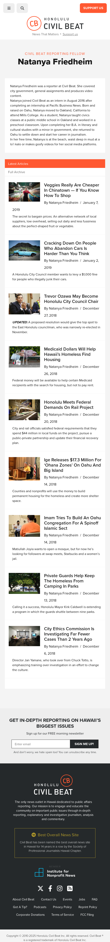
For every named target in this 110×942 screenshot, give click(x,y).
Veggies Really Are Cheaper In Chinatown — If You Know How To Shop (71, 190)
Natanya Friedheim (63, 202)
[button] (9, 8)
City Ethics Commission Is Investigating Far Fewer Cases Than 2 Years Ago (69, 633)
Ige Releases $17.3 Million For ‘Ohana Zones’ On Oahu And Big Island (72, 464)
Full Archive (16, 172)
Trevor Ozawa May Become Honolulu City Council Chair (71, 298)
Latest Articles (18, 163)
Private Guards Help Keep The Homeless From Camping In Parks (69, 580)
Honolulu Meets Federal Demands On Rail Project (68, 404)
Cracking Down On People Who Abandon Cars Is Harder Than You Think (70, 248)
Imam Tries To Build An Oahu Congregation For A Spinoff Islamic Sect (72, 522)
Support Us (93, 8)
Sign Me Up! (84, 744)
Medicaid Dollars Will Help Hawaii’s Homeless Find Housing (70, 354)
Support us (70, 34)
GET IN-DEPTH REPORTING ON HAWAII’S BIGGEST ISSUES (55, 723)
